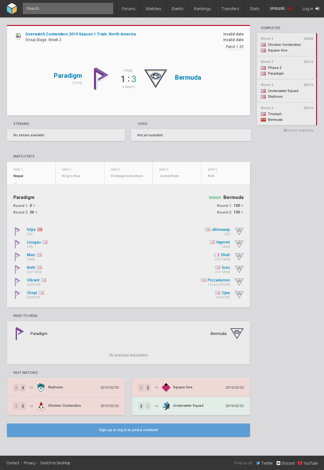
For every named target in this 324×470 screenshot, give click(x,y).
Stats (254, 8)
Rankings (202, 8)
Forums (128, 8)
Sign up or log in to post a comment (128, 430)
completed (270, 28)
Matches (153, 8)
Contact (12, 463)
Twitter (264, 463)
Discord (285, 463)
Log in (310, 8)
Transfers (230, 8)
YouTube (308, 463)
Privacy (30, 463)
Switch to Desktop (55, 463)
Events (178, 8)
